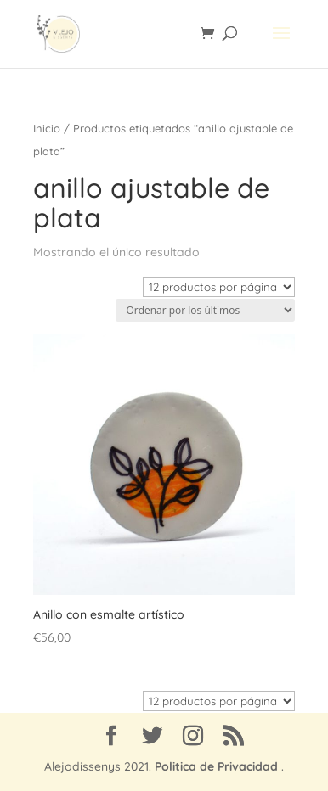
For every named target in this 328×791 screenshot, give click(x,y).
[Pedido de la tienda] (205, 310)
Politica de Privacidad (216, 766)
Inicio (46, 128)
